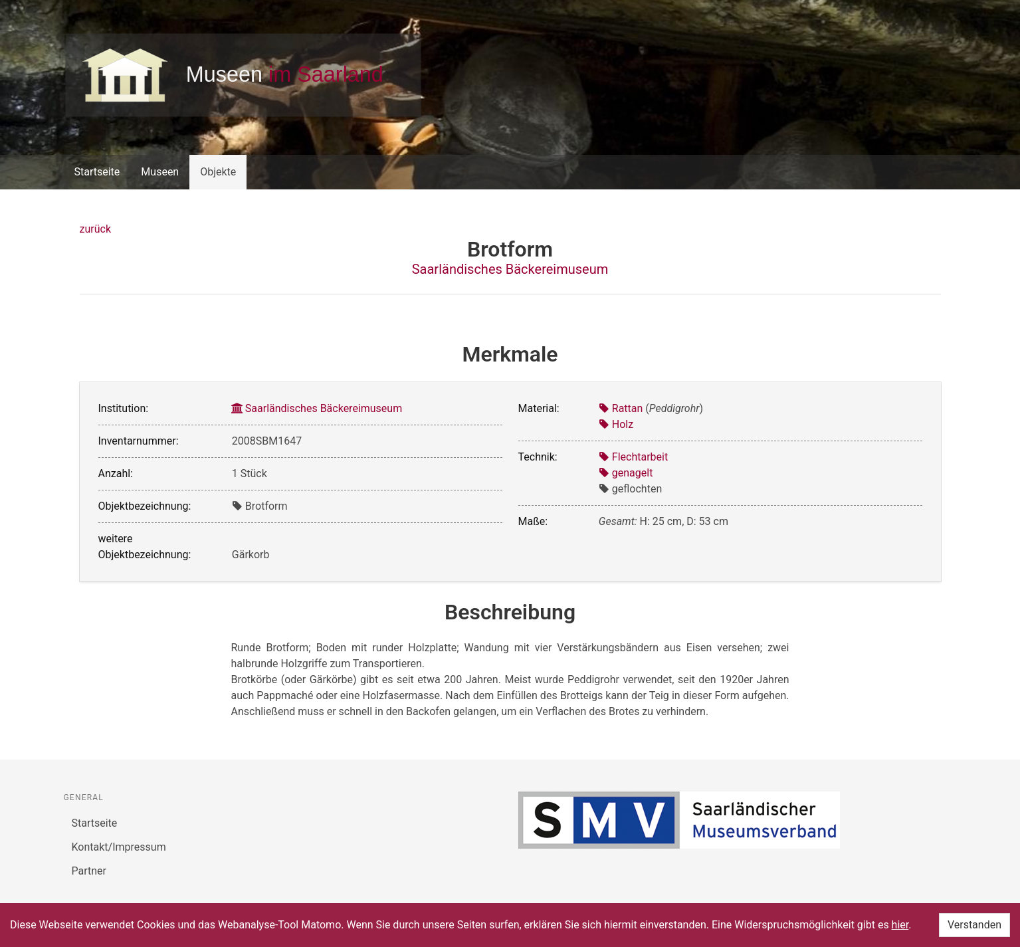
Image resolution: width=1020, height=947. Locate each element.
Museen (160, 171)
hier (900, 924)
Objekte (218, 171)
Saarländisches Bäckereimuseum (510, 269)
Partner (89, 871)
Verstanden (974, 924)
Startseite (97, 171)
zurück (95, 229)
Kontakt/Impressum (119, 847)
